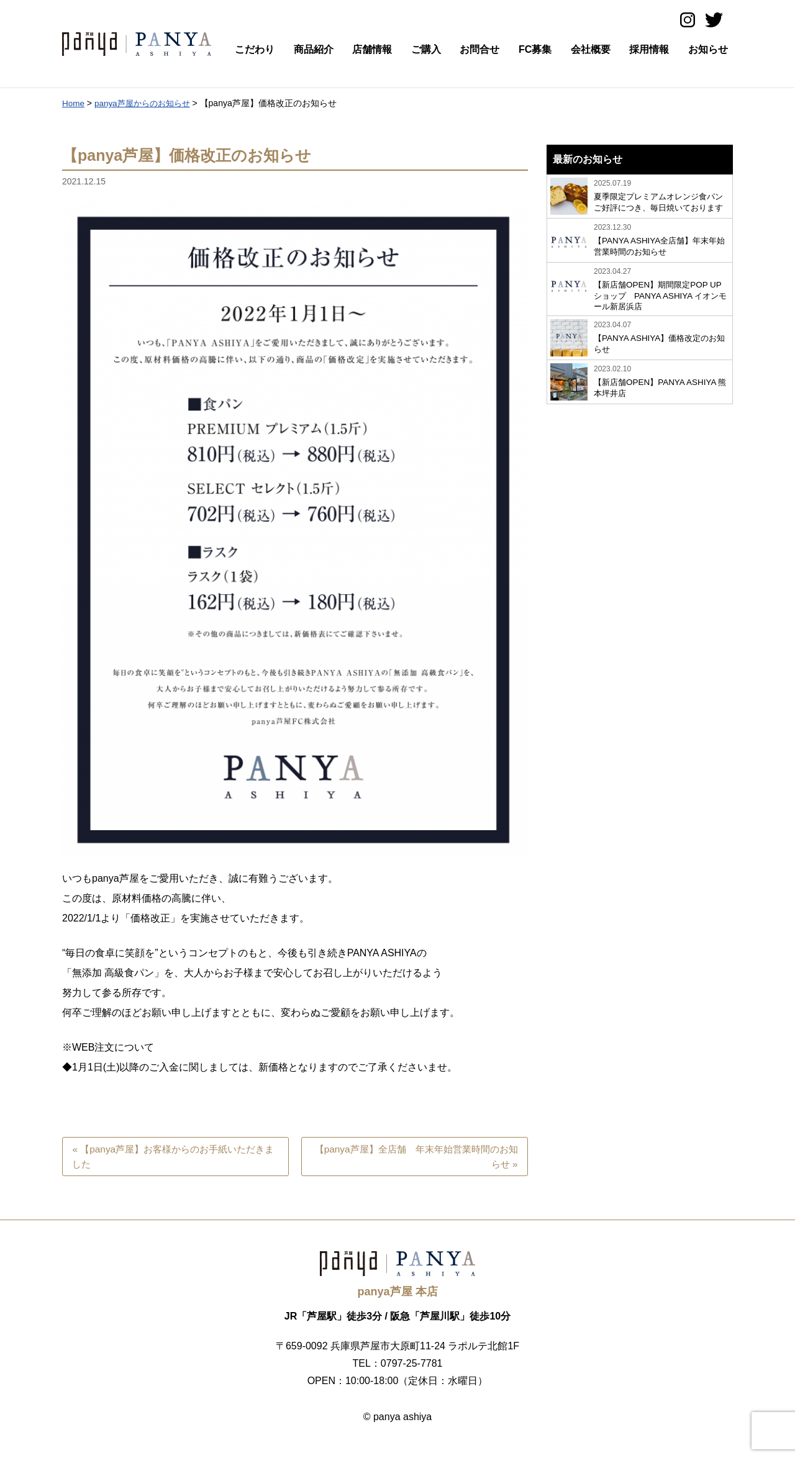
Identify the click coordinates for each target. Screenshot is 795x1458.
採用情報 (649, 49)
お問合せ (479, 49)
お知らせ (708, 49)
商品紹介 (314, 49)
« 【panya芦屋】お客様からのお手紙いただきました (175, 1157)
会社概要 (591, 49)
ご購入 (426, 49)
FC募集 (535, 49)
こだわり (255, 49)
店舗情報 (372, 49)
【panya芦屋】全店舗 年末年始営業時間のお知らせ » (419, 1157)
